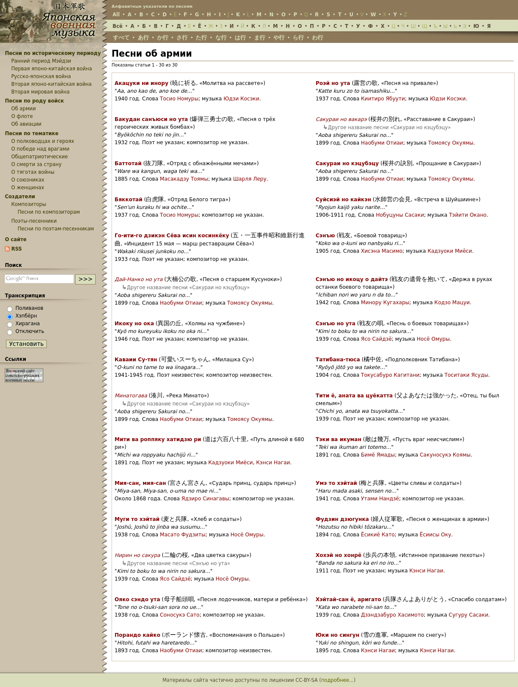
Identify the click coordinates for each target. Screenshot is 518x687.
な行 (221, 37)
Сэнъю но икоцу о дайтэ (352, 279)
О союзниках (27, 180)
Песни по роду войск (34, 101)
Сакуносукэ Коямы (445, 455)
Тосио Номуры (179, 99)
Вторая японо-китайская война (51, 84)
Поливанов (29, 308)
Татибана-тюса (338, 360)
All (116, 15)
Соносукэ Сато (180, 615)
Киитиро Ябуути (383, 99)
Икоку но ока (134, 324)
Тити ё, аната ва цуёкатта (354, 396)
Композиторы (28, 204)
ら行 (298, 37)
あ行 (143, 37)
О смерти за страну (36, 164)
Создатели (20, 197)
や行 (279, 37)
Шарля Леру (250, 179)
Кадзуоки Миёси (449, 251)
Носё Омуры (433, 339)
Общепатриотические (39, 157)
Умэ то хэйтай (336, 483)
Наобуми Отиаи (382, 143)
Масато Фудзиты (183, 535)
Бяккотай (128, 200)
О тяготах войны (33, 172)
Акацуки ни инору (141, 83)
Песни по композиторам (49, 212)
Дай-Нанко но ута (139, 279)
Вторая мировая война (40, 92)
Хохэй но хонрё (339, 555)
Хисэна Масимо (382, 251)
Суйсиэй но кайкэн (343, 200)
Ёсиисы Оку (435, 535)
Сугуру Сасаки (468, 615)
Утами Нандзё (380, 499)
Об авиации (26, 124)
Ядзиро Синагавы (205, 499)
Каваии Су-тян (136, 360)
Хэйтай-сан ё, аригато (348, 599)
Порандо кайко (137, 635)
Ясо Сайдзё (376, 339)
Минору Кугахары (385, 303)
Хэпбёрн (26, 316)
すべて (121, 37)
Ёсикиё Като (377, 535)
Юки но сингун (338, 635)
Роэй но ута (333, 83)
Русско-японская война (41, 76)
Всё (117, 26)
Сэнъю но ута (336, 324)
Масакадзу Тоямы (184, 179)
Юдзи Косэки (241, 99)
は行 (240, 37)
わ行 (317, 37)
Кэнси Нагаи (273, 463)
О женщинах (27, 188)
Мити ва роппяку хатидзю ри (158, 439)
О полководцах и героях (42, 141)
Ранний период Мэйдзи (41, 61)
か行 (162, 37)
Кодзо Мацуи (452, 303)
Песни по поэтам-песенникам (56, 229)
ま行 (259, 37)
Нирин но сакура (137, 555)
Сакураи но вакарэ (341, 119)
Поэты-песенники (34, 221)
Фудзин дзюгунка (342, 519)
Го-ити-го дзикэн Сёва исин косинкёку (172, 236)
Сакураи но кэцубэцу (347, 163)
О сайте (15, 239)
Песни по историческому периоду (53, 53)
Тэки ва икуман (338, 439)
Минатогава (131, 396)
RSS (16, 249)
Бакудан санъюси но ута (151, 119)
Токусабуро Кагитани (390, 375)
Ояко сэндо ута (137, 599)
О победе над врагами (40, 149)
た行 (201, 37)
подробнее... (337, 680)
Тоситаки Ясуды (466, 375)
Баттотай (128, 163)
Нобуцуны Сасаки (400, 215)
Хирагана (27, 324)
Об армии (23, 109)
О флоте (22, 116)
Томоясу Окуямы (450, 143)
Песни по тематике (31, 133)
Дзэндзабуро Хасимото (392, 615)
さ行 (182, 37)
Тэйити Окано (467, 215)
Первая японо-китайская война (51, 69)
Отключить (29, 331)
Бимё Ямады (378, 455)
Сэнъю (325, 236)
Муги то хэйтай (137, 519)
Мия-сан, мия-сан (140, 483)
